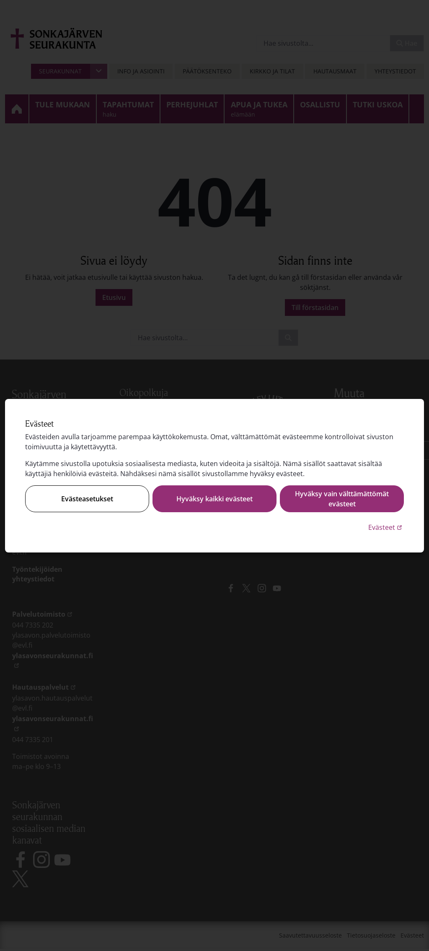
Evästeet (386, 527)
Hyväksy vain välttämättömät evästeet (342, 498)
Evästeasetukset (87, 498)
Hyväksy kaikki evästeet (214, 498)
